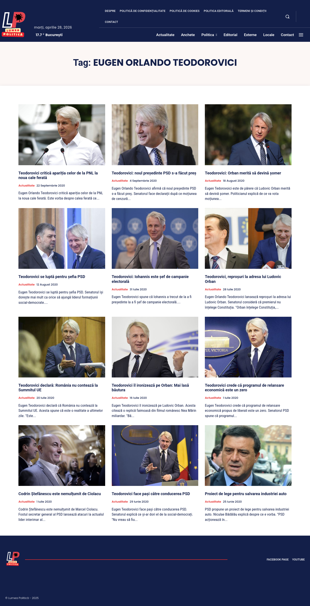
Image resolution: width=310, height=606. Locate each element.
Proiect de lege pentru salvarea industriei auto (246, 493)
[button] (287, 16)
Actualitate (26, 185)
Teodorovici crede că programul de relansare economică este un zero (244, 387)
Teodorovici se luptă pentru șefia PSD (51, 276)
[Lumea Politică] (13, 558)
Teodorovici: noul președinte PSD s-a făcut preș (154, 173)
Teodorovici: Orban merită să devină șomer (243, 173)
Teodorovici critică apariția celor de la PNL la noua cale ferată (58, 175)
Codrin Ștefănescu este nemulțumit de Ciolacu (59, 493)
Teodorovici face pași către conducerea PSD (151, 493)
